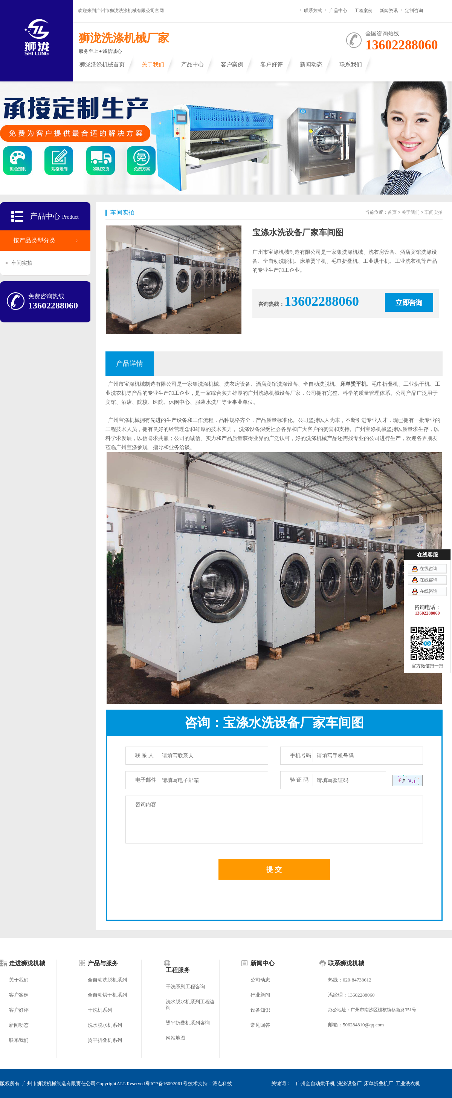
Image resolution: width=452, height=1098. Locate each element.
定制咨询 (414, 10)
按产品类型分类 (34, 240)
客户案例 (232, 64)
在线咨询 (429, 568)
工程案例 (363, 10)
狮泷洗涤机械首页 (102, 64)
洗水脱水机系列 (105, 1025)
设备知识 (260, 1010)
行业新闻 (260, 995)
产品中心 (338, 10)
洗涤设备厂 (349, 1083)
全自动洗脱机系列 (107, 980)
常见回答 (260, 1025)
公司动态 (260, 980)
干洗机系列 (100, 1010)
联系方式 (313, 10)
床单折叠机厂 (378, 1083)
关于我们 (153, 64)
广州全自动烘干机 (315, 1083)
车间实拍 (21, 263)
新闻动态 (311, 64)
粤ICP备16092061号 (166, 1083)
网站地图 (175, 1038)
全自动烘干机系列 (107, 995)
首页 (392, 212)
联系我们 (350, 64)
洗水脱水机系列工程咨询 (190, 1005)
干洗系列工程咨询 (185, 986)
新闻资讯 (389, 10)
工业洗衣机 (408, 1083)
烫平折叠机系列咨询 (188, 1023)
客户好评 (271, 64)
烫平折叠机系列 (105, 1040)
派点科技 (222, 1083)
